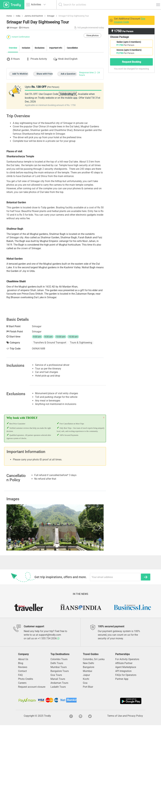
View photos (92, 81)
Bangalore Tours (59, 743)
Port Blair (88, 759)
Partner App (121, 751)
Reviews (22, 739)
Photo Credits (25, 751)
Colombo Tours (58, 732)
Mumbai (87, 743)
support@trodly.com (50, 707)
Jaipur (86, 747)
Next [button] (89, 600)
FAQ (20, 747)
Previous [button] (21, 600)
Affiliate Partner (123, 735)
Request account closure (31, 759)
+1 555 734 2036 (49, 711)
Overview (13, 94)
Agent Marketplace (125, 739)
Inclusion (26, 94)
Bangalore (88, 739)
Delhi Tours (56, 735)
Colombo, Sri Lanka (94, 732)
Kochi (86, 751)
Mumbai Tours (58, 739)
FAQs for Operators (125, 747)
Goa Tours (56, 747)
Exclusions (39, 94)
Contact (22, 743)
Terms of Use (114, 788)
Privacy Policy (135, 788)
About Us (23, 732)
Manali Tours (57, 751)
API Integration (123, 743)
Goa (85, 755)
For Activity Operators (127, 732)
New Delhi (88, 735)
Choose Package (119, 36)
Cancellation (72, 94)
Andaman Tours (59, 755)
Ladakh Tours (58, 759)
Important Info (55, 94)
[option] (55, 600)
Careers (22, 755)
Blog (20, 735)
